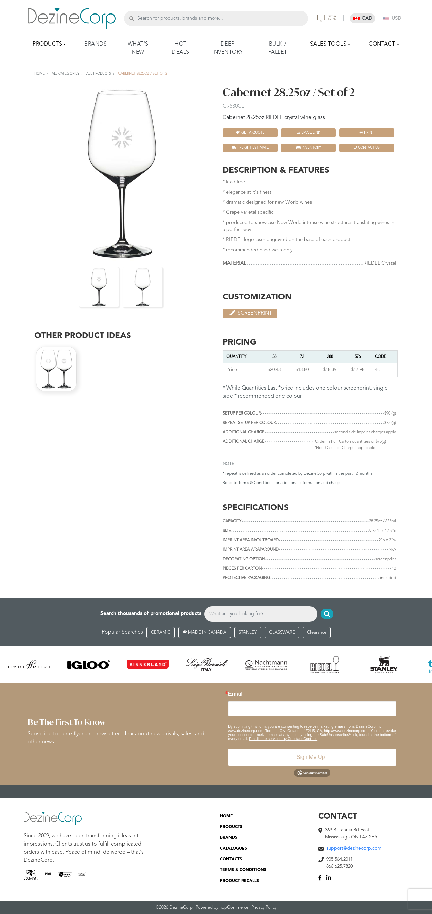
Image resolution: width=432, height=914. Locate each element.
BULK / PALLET (277, 48)
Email (235, 694)
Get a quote (250, 132)
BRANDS (95, 44)
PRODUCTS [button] (47, 44)
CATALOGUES (233, 849)
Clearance (316, 632)
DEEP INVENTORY (227, 48)
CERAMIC (160, 632)
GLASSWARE (282, 632)
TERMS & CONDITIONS (243, 870)
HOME (226, 816)
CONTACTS (231, 859)
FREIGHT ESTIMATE (250, 147)
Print (367, 132)
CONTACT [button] (382, 44)
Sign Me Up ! (312, 757)
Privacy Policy (264, 907)
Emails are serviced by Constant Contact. (283, 739)
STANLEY (248, 632)
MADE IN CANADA (204, 632)
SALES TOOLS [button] (328, 44)
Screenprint (250, 313)
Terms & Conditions (255, 483)
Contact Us (367, 147)
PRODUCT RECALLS (239, 881)
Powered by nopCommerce (222, 907)
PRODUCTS (231, 827)
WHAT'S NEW (138, 48)
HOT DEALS (180, 48)
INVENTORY (308, 147)
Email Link (308, 132)
